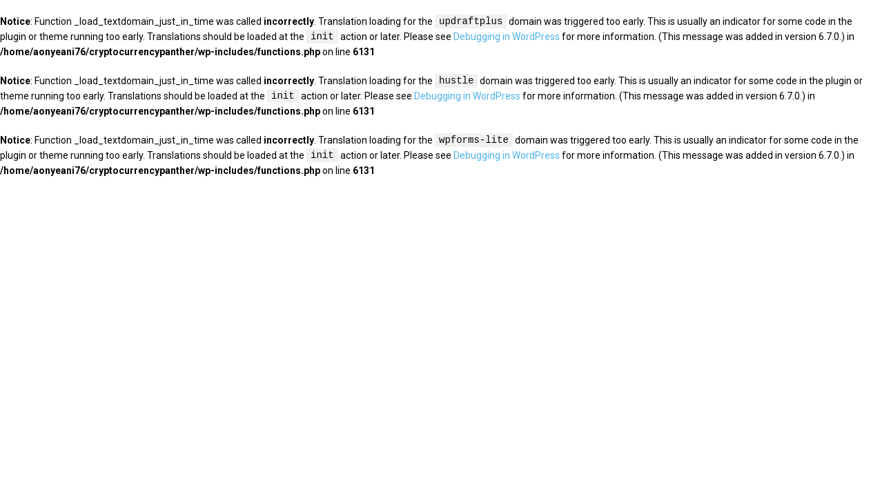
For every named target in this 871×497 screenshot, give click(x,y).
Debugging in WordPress (506, 37)
